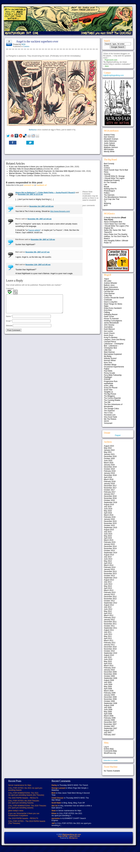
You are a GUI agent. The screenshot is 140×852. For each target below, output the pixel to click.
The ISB (107, 402)
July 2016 (107, 507)
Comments (110, 751)
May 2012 (108, 611)
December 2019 (110, 467)
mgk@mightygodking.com (113, 75)
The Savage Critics (111, 409)
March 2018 (108, 479)
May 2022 (108, 448)
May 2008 (108, 712)
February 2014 (109, 567)
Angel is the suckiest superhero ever (37, 41)
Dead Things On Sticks (113, 304)
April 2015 (108, 538)
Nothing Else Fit (110, 189)
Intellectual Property (112, 180)
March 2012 (108, 615)
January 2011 (109, 645)
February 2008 (109, 718)
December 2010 (110, 647)
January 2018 (109, 484)
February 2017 (109, 492)
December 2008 (110, 697)
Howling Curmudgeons (113, 321)
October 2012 (109, 601)
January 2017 (109, 494)
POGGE (107, 379)
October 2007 (109, 726)
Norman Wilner (110, 360)
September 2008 (110, 703)
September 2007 (110, 728)
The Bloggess (109, 396)
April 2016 (108, 513)
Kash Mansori (109, 329)
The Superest (109, 411)
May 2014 (108, 561)
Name (9, 320)
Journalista (108, 327)
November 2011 (110, 624)
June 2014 (108, 559)
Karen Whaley (109, 145)
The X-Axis (108, 413)
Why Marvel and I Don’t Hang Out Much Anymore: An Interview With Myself (41, 171)
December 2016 (110, 496)
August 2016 (109, 504)
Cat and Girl (108, 291)
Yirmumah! (108, 423)
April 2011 (108, 638)
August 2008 (109, 705)
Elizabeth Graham (111, 139)
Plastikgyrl (108, 377)
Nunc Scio (108, 363)
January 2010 (109, 670)
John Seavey (109, 325)
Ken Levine (108, 331)
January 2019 (109, 473)
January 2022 (109, 450)
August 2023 (109, 446)
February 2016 (109, 517)
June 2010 (108, 659)
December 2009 (110, 672)
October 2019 (109, 469)
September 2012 (110, 603)
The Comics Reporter (112, 398)
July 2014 (107, 557)
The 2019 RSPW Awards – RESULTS (23, 818)
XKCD (106, 421)
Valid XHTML (63, 836)
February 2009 (109, 693)
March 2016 (108, 515)
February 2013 (109, 592)
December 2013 (110, 571)
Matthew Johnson (111, 147)
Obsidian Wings (110, 365)
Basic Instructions (111, 287)
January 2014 (109, 569)
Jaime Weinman (110, 141)
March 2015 (108, 540)
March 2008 (108, 716)
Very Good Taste (110, 417)
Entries (109, 749)
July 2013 (107, 582)
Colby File (108, 296)
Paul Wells (108, 371)
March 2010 (108, 666)
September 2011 (110, 628)
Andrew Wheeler (110, 283)
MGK (24, 44)
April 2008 (108, 714)
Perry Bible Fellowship (113, 375)
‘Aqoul (106, 279)
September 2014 (110, 553)
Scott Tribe (108, 390)
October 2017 (109, 490)
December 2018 (110, 475)
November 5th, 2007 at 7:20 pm (43, 239)
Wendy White (109, 151)
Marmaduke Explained (113, 354)
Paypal (117, 435)
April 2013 (108, 588)
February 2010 (109, 668)
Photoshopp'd (109, 191)
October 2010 (109, 651)
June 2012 (108, 609)
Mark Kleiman (109, 352)
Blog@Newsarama (111, 289)
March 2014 (108, 565)
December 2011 (110, 622)
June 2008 (108, 710)
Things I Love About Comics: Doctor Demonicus (29, 175)
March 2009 (108, 691)
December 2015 (110, 521)
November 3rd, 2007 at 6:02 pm (41, 206)
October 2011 (109, 626)
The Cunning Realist (112, 400)
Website (9, 329)
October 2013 (109, 576)
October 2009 (109, 676)
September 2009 (110, 678)
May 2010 (108, 661)
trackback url (41, 185)
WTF (106, 205)
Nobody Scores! (110, 358)
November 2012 (110, 599)
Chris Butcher (109, 293)
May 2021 (108, 452)
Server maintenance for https (19, 785)
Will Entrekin (109, 149)
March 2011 (108, 640)
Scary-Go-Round (110, 388)
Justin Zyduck (109, 143)
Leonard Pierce (110, 342)
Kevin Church (109, 333)
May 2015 (108, 536)
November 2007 (110, 724)
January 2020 (109, 465)
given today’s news (15, 811)
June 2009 (108, 684)
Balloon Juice (109, 285)
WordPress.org (110, 753)
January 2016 (109, 519)
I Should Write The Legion (114, 178)
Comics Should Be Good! (114, 298)
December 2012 (110, 597)
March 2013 (108, 590)
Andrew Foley (109, 135)
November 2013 (110, 574)
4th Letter (107, 281)
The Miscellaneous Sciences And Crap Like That (115, 198)
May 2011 (108, 636)
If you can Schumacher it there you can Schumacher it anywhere (37, 166)
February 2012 (109, 617)
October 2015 (109, 525)
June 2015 (108, 534)
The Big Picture (110, 394)
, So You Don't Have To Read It (116, 236)
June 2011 (108, 634)
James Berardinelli (111, 323)
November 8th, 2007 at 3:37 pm (37, 252)
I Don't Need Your (115, 224)
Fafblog (107, 312)
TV (105, 201)
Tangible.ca (108, 392)
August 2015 (109, 530)
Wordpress (73, 838)
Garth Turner (109, 316)
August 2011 (109, 630)
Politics (107, 193)
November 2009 (110, 674)
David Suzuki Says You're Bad (116, 170)
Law (105, 185)
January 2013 (109, 594)
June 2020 (108, 461)
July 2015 (107, 532)
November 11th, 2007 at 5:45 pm (38, 264)
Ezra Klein (108, 310)
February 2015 (109, 542)
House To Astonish (111, 319)
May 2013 (108, 586)
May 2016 (108, 511)
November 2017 (110, 488)
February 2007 (109, 735)
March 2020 (108, 463)
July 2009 (107, 682)
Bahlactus (33, 130)
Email (9, 325)
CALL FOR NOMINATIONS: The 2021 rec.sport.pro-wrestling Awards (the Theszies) (26, 794)
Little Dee (107, 350)
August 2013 (109, 580)
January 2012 (109, 620)
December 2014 (110, 546)
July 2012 (107, 607)
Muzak (106, 187)
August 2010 (109, 655)
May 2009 (108, 687)
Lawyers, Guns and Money (114, 339)
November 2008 (110, 699)
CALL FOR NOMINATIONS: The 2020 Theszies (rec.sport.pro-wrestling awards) (27, 807)
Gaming (107, 174)
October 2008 (109, 701)
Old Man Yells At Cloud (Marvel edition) (26, 169)
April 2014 (108, 563)
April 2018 (108, 477)
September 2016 (110, 502)
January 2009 (109, 695)
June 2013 (108, 584)
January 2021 (109, 454)
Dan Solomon (109, 137)
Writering (107, 203)
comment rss (29, 185)
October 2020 (109, 458)
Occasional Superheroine (114, 367)
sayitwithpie (108, 383)
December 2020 (110, 456)
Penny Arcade (109, 373)
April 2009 (108, 689)
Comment (10, 289)
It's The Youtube (110, 182)
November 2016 (110, 498)
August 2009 (109, 680)
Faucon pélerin (34, 230)
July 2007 (107, 733)
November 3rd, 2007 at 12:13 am (30, 194)
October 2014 (109, 551)
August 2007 (109, 730)
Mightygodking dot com (71, 834)
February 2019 (109, 471)
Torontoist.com (109, 415)
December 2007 (110, 722)
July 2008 (107, 707)
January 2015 (109, 544)
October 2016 (109, 500)
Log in (106, 747)
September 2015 (110, 528)
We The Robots (110, 419)
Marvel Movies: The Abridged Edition (24, 173)
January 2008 (109, 720)
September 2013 (110, 578)
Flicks (106, 172)
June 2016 (108, 509)
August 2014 (109, 555)
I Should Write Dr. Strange (114, 176)
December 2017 (110, 486)
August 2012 (109, 605)
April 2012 (108, 613)
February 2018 (109, 481)
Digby (106, 306)
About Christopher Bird (113, 222)
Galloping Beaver (111, 314)
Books (106, 166)
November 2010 (110, 649)
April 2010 (108, 664)
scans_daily (108, 386)
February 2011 (109, 643)
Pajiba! (106, 369)
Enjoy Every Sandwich (113, 308)
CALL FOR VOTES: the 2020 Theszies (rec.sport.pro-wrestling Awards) (23, 802)
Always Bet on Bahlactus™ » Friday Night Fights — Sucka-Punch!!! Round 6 (45, 192)
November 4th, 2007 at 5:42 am (39, 219)
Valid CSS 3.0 (74, 836)
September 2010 (110, 653)
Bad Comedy (109, 164)
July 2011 (107, 632)
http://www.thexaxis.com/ (60, 211)
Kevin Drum (108, 335)
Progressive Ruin (110, 381)
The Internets (109, 195)
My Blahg (107, 356)
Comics (26, 46)
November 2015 (110, 523)
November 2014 (110, 548)
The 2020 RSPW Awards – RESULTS (23, 798)
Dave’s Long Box (110, 302)
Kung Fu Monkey (110, 337)
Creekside (108, 300)
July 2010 (107, 657)
